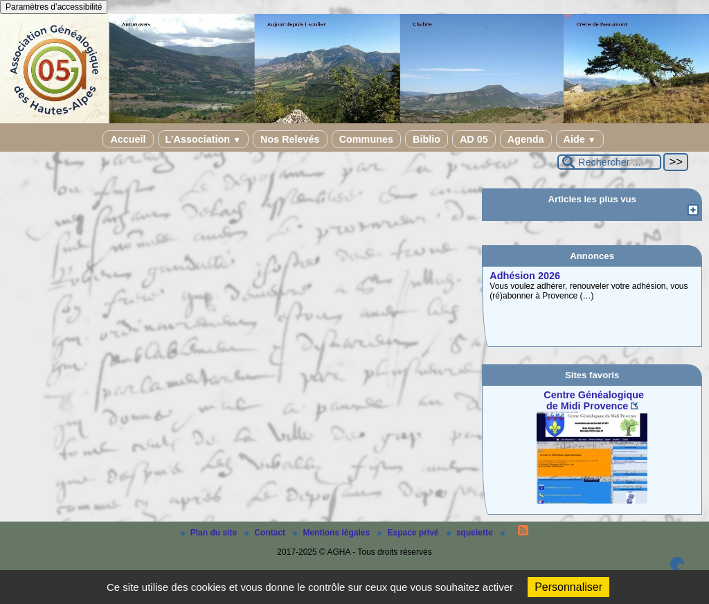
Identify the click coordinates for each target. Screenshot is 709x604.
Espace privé (408, 533)
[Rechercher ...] (609, 162)
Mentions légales (332, 533)
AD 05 (474, 139)
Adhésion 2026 (525, 275)
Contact (265, 533)
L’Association (203, 139)
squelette (471, 533)
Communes (366, 139)
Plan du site (210, 533)
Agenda (526, 139)
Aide (580, 139)
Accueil (127, 139)
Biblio (426, 139)
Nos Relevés (290, 139)
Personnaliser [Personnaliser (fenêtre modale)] (568, 587)
